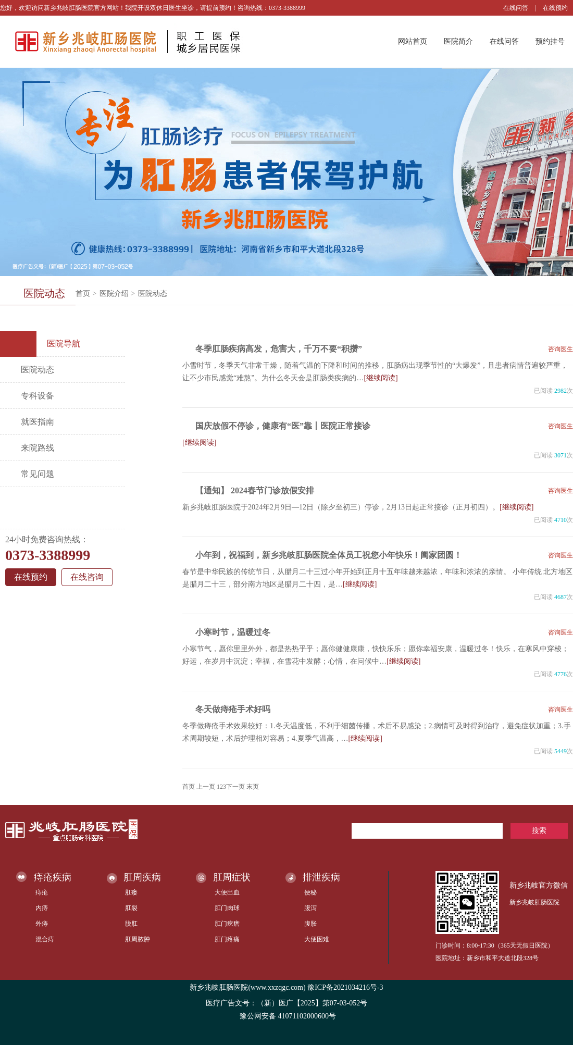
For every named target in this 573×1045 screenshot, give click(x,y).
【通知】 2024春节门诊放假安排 (254, 490)
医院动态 (152, 293)
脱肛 (131, 923)
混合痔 (44, 939)
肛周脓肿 (137, 939)
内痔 (41, 908)
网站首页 (412, 41)
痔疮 (41, 892)
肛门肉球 (227, 908)
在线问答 (515, 7)
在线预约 (555, 7)
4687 (560, 597)
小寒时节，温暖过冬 (232, 632)
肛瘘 (131, 892)
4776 (560, 674)
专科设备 (37, 395)
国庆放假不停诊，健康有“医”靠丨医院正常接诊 (282, 425)
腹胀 (310, 923)
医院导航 (44, 344)
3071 (560, 455)
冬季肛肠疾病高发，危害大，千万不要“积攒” (278, 348)
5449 (560, 751)
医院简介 (458, 41)
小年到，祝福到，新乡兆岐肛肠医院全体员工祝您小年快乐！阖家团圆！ (328, 555)
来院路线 (37, 447)
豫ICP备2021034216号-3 (345, 987)
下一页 (235, 786)
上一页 (205, 786)
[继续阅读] (380, 378)
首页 (83, 293)
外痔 (41, 923)
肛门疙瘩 (227, 923)
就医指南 (37, 421)
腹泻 (310, 908)
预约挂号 (550, 41)
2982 (560, 390)
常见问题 (37, 473)
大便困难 (316, 939)
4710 (560, 520)
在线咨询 (87, 577)
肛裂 (131, 908)
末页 (252, 786)
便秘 (310, 892)
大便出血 (227, 892)
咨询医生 (560, 349)
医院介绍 (114, 293)
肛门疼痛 (227, 939)
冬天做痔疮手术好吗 (232, 709)
